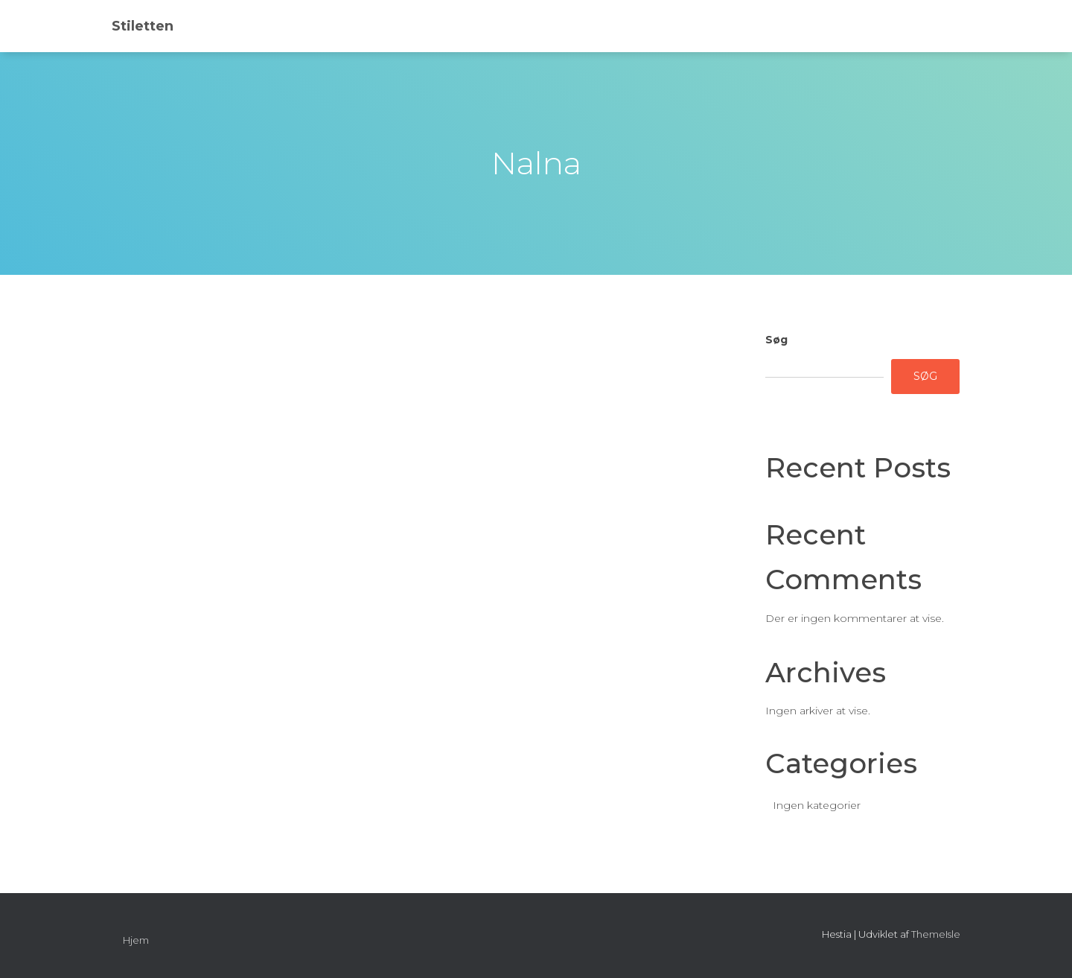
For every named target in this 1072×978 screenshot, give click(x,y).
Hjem (136, 940)
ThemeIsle (935, 934)
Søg (776, 339)
